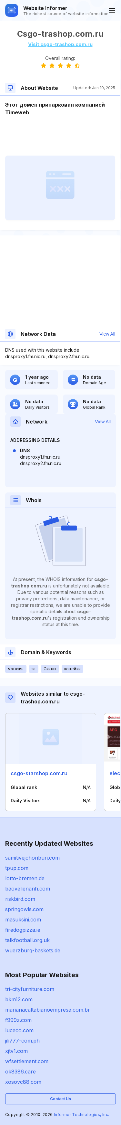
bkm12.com (19, 999)
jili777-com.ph (22, 1040)
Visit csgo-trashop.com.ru (60, 44)
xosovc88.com (23, 1082)
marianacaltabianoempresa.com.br (47, 1009)
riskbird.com (20, 899)
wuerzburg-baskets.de (32, 950)
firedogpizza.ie (22, 930)
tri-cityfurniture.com (29, 989)
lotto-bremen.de (25, 878)
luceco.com (19, 1030)
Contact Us (60, 1098)
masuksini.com (23, 919)
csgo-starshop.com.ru (39, 773)
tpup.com (16, 868)
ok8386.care (20, 1071)
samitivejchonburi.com (32, 857)
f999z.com (18, 1020)
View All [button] (107, 334)
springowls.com (24, 909)
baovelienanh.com (27, 888)
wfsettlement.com (26, 1061)
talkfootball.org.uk (27, 940)
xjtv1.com (16, 1051)
